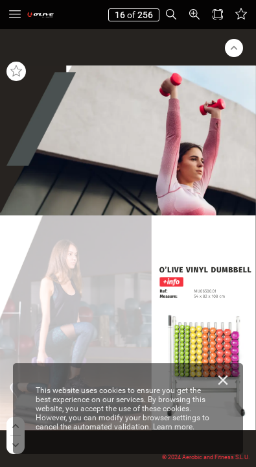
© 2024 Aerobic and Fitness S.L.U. (206, 457)
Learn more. (173, 426)
